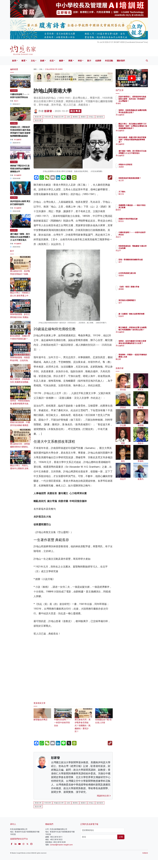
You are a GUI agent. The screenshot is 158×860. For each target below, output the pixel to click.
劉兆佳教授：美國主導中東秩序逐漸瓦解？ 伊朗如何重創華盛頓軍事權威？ (140, 141)
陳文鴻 (135, 194)
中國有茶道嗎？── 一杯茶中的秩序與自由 (63, 719)
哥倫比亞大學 (59, 117)
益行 (134, 264)
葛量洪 (83, 117)
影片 (89, 60)
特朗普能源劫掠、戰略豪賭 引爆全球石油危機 (140, 248)
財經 (42, 60)
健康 (61, 60)
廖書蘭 (135, 291)
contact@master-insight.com (61, 845)
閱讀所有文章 (104, 796)
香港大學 (38, 117)
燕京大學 (38, 120)
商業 (70, 60)
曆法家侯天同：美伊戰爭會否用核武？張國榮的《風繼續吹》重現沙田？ (83, 722)
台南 (68, 117)
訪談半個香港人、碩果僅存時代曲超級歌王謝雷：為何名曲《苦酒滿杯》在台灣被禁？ (140, 101)
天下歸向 (136, 192)
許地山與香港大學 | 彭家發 (54, 69)
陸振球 (135, 318)
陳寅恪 (75, 117)
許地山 (91, 117)
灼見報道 (14, 123)
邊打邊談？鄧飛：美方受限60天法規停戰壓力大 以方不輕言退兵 (20, 237)
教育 (23, 60)
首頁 (35, 69)
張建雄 (135, 278)
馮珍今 (16, 101)
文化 (33, 60)
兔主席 (135, 183)
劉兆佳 (135, 223)
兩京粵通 (75, 111)
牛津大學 (47, 117)
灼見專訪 (14, 230)
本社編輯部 (17, 139)
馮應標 (135, 167)
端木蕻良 (100, 117)
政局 (14, 60)
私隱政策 (145, 853)
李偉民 (135, 103)
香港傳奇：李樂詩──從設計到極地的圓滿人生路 (140, 357)
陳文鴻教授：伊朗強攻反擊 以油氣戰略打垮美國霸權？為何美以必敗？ (140, 331)
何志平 (135, 253)
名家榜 (98, 60)
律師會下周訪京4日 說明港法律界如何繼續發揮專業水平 (20, 169)
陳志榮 (135, 361)
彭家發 (48, 111)
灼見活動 (109, 60)
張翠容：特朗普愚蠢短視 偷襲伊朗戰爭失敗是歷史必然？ (20, 404)
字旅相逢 (14, 90)
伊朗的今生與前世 (140, 165)
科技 (80, 60)
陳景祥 (135, 212)
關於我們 (121, 60)
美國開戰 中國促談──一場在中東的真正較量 (139, 207)
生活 (52, 60)
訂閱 (121, 837)
